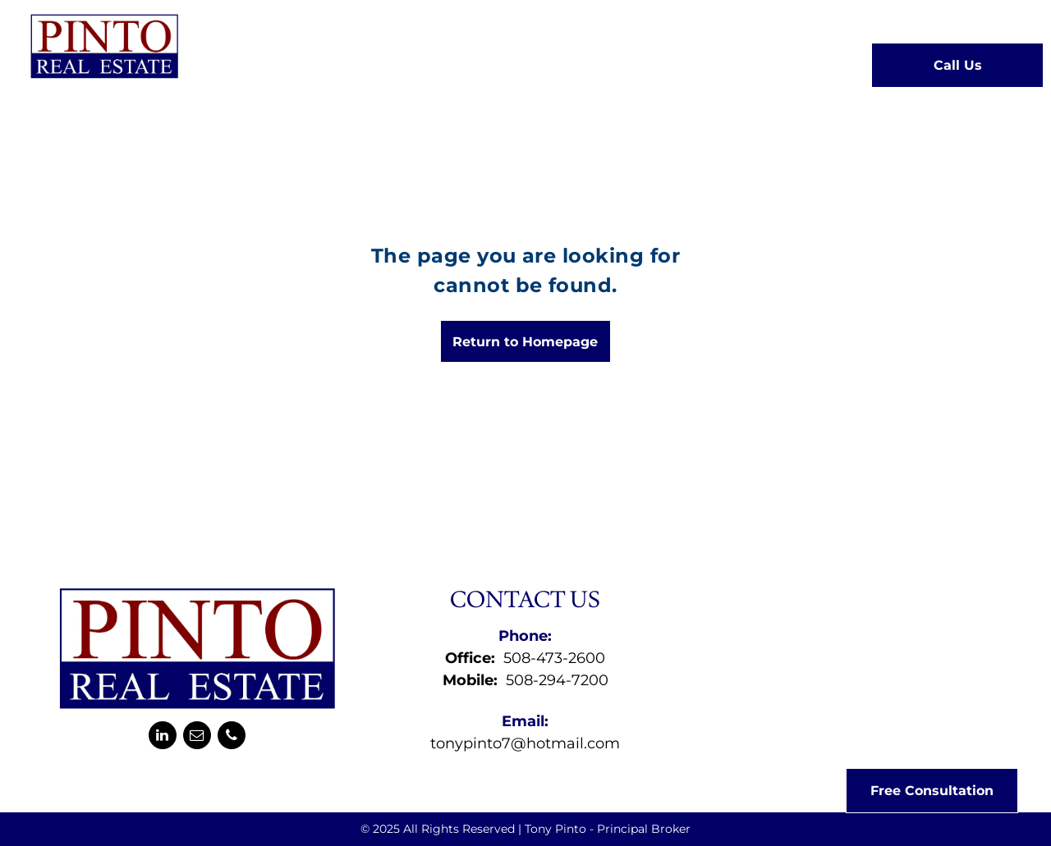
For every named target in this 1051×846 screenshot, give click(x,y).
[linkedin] (163, 737)
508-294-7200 (557, 680)
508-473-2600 (554, 658)
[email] (197, 737)
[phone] (232, 737)
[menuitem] (258, 63)
